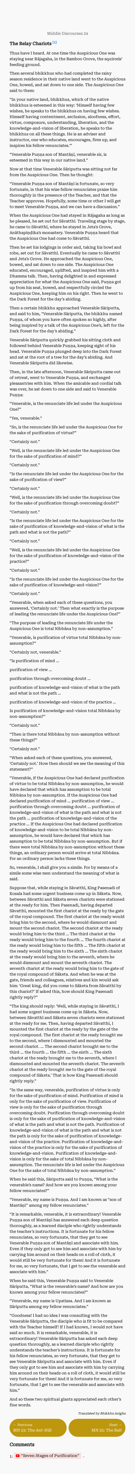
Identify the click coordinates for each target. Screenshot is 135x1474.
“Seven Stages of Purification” (50, 1455)
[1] (55, 42)
